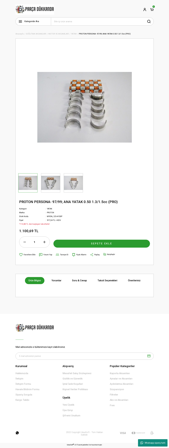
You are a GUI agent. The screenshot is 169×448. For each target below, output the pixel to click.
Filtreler (114, 395)
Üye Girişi (68, 411)
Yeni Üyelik (68, 406)
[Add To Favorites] (27, 254)
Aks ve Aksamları (119, 401)
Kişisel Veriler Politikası (75, 390)
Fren (112, 406)
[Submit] (149, 357)
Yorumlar (56, 280)
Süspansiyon (117, 390)
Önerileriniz (134, 280)
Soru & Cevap (79, 280)
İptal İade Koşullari (73, 385)
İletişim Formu (23, 385)
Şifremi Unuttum (71, 416)
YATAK (50, 209)
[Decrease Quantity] (24, 242)
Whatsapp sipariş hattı (152, 442)
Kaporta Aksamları (120, 374)
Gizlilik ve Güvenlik (73, 379)
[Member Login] (145, 9)
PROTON (51, 212)
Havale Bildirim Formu (27, 390)
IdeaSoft (70, 446)
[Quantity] (34, 242)
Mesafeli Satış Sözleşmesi (77, 374)
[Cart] (152, 9)
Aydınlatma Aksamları (121, 385)
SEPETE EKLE (101, 241)
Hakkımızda (21, 374)
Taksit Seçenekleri (107, 280)
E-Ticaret (78, 446)
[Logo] (34, 9)
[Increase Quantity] (44, 242)
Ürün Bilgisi (34, 280)
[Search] (102, 21)
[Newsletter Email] (84, 357)
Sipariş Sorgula (23, 395)
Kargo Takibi (22, 401)
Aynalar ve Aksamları (121, 379)
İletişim (19, 379)
